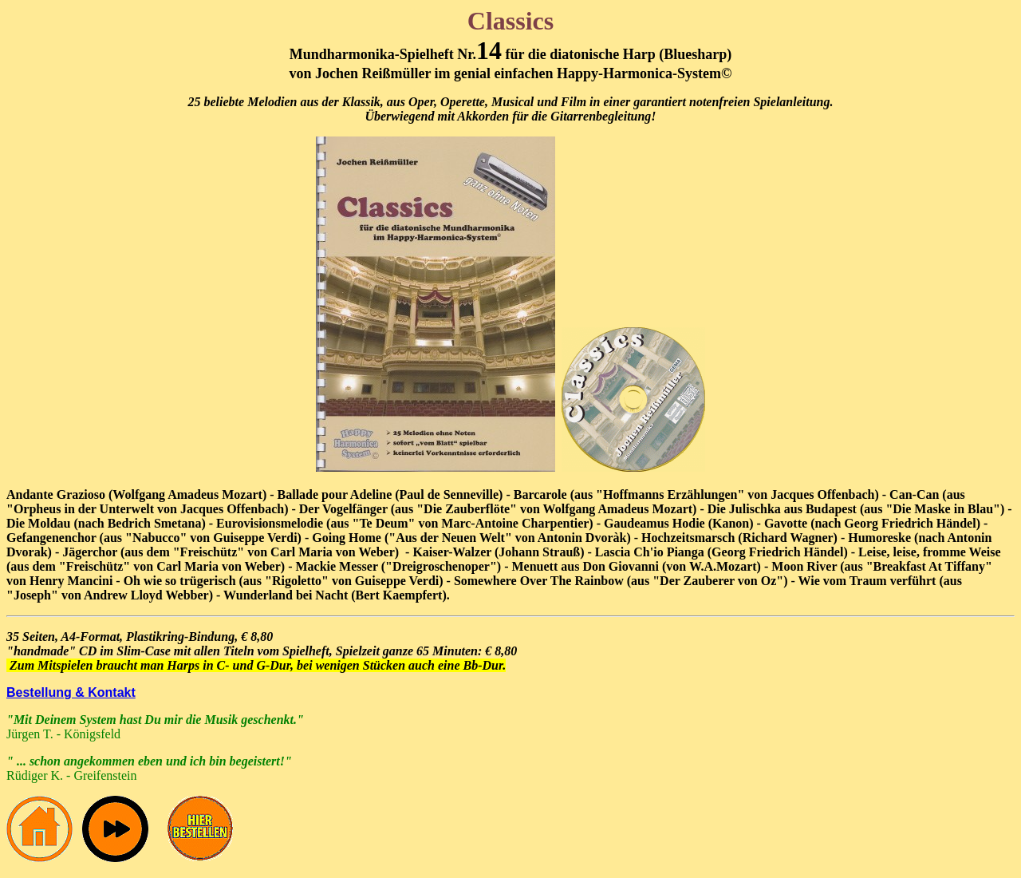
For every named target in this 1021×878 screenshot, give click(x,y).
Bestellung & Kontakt (71, 692)
